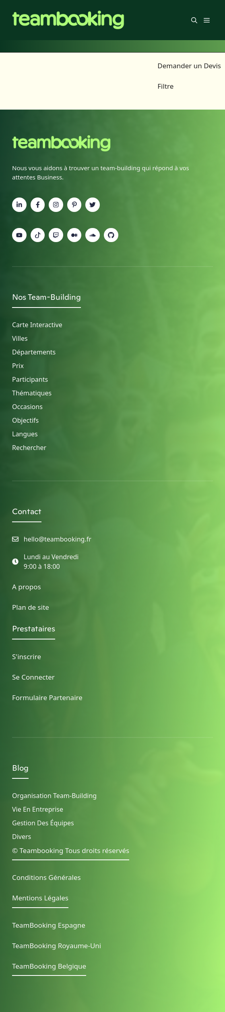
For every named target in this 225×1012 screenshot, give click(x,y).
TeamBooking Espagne (48, 925)
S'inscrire (26, 656)
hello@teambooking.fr (57, 539)
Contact (26, 511)
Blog (20, 768)
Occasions (27, 406)
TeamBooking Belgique (49, 966)
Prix (18, 365)
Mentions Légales (40, 897)
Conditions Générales (46, 877)
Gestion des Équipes (43, 823)
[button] (194, 20)
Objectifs (25, 420)
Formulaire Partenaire (47, 697)
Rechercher (29, 447)
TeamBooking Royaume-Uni (56, 945)
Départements (34, 352)
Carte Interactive (37, 324)
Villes (20, 338)
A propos (26, 586)
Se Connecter (33, 677)
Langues (25, 434)
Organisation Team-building (54, 795)
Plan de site (30, 607)
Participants (30, 379)
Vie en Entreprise (37, 809)
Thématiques (32, 393)
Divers (21, 836)
